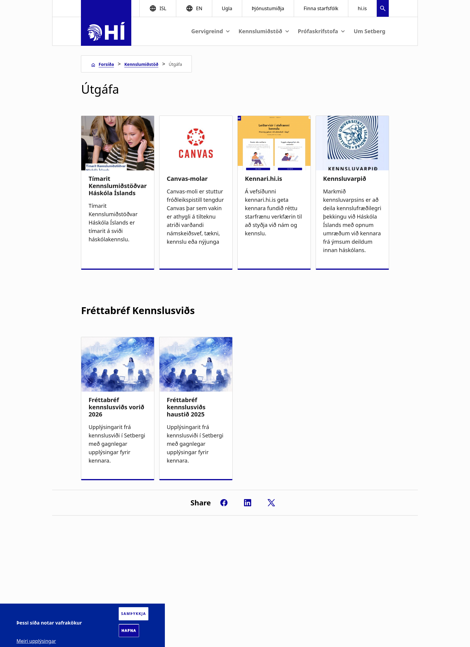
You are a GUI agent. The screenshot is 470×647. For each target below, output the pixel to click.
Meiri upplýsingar (36, 641)
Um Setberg (369, 31)
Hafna (128, 630)
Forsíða (106, 64)
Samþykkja (133, 613)
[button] (383, 9)
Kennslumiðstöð (141, 64)
